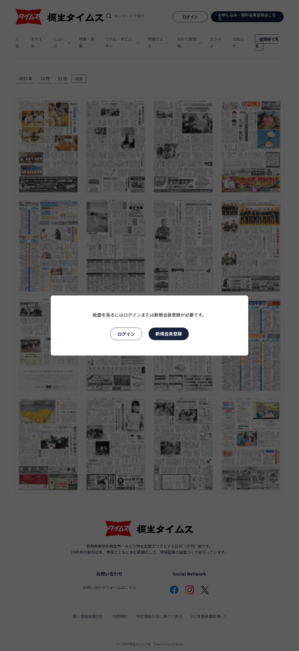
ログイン (126, 334)
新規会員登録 (169, 333)
